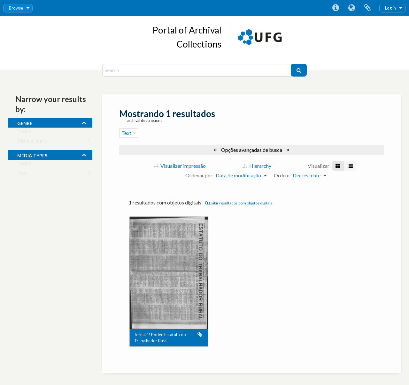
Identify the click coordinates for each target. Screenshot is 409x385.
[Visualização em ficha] (338, 166)
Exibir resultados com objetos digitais (238, 203)
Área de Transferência (367, 8)
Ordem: (282, 175)
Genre (24, 122)
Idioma (351, 8)
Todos (24, 132)
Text (22, 174)
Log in (390, 8)
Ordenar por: (199, 175)
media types (32, 155)
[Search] (197, 70)
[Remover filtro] (134, 133)
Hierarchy (257, 166)
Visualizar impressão (180, 166)
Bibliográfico (32, 142)
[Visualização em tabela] (350, 166)
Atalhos (335, 8)
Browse (16, 8)
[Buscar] (299, 70)
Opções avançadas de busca (251, 150)
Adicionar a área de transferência (200, 335)
